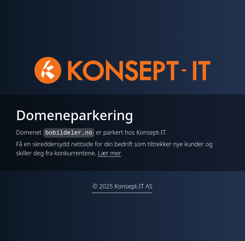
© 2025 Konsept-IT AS (122, 186)
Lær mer (109, 153)
